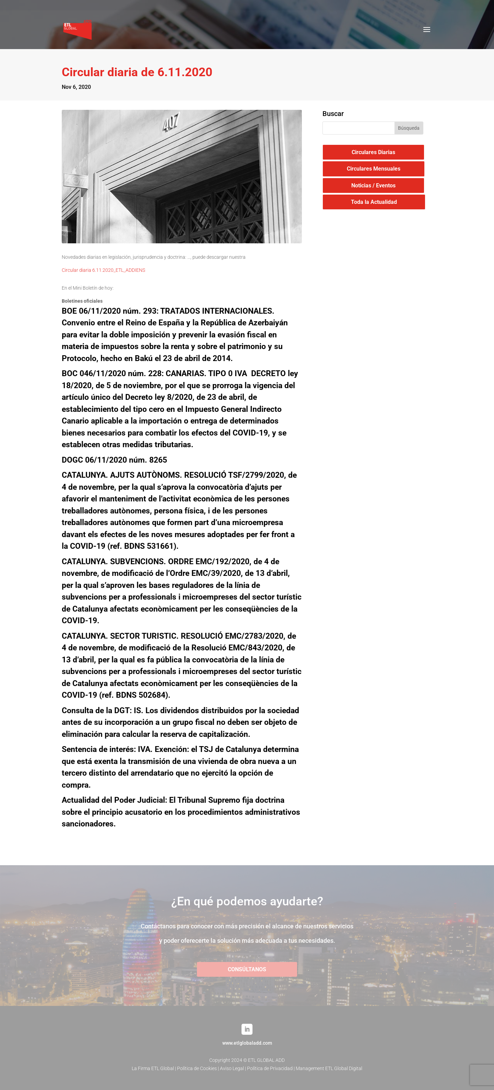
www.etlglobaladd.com (247, 1043)
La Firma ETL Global (153, 1068)
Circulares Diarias (373, 152)
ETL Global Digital (343, 1068)
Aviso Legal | (233, 1068)
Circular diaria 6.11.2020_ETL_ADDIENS (103, 270)
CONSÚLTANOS (247, 969)
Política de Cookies (197, 1068)
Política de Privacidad (270, 1068)
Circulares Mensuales (373, 168)
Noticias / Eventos (373, 185)
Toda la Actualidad (374, 202)
